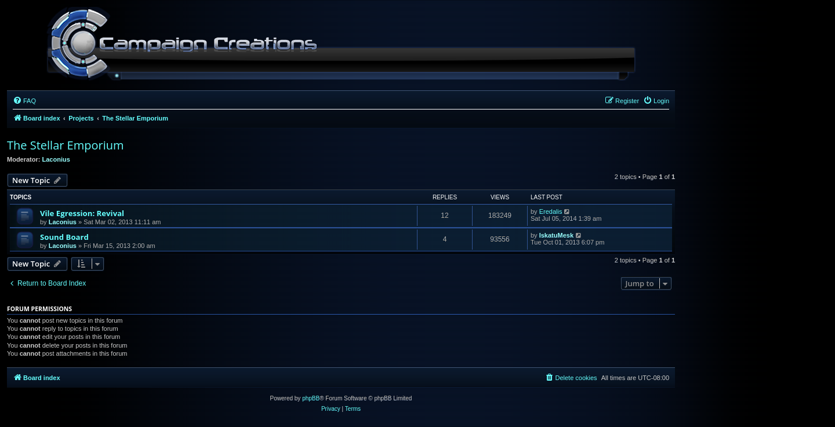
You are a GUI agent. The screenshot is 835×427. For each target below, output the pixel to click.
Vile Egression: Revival (82, 213)
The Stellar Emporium (65, 145)
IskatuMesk (556, 235)
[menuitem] (24, 101)
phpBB (311, 398)
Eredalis (550, 211)
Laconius (56, 159)
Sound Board (64, 237)
